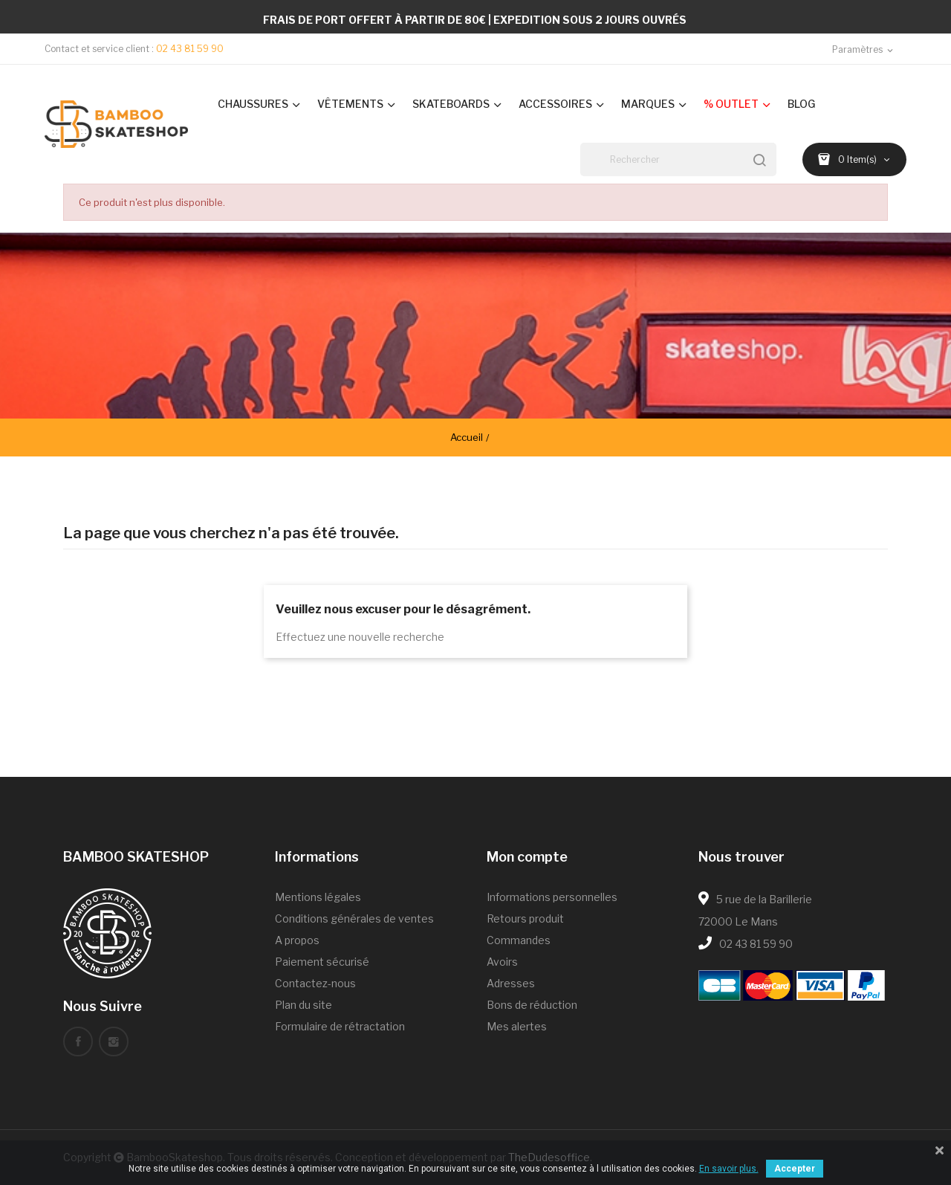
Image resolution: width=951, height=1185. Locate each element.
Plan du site (303, 1004)
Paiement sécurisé (322, 961)
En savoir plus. (729, 1168)
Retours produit (525, 918)
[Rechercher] (678, 159)
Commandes (519, 940)
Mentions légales (318, 897)
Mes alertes (517, 1026)
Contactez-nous (315, 983)
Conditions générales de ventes (354, 918)
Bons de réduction (532, 1004)
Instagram (114, 1041)
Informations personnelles (552, 897)
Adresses (511, 983)
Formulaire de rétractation (340, 1026)
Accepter (794, 1168)
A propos (297, 940)
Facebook (78, 1041)
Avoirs (502, 961)
